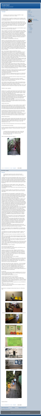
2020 (30, 25)
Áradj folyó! (6, 5)
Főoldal (13, 407)
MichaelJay (23, 412)
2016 (30, 32)
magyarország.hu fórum (31, 16)
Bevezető (3, 172)
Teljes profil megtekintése (35, 20)
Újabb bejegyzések (4, 407)
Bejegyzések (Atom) (7, 409)
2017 (30, 31)
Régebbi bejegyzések (22, 407)
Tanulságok (3, 11)
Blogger (29, 412)
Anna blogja (29, 15)
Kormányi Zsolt (35, 19)
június (30, 27)
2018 (30, 26)
